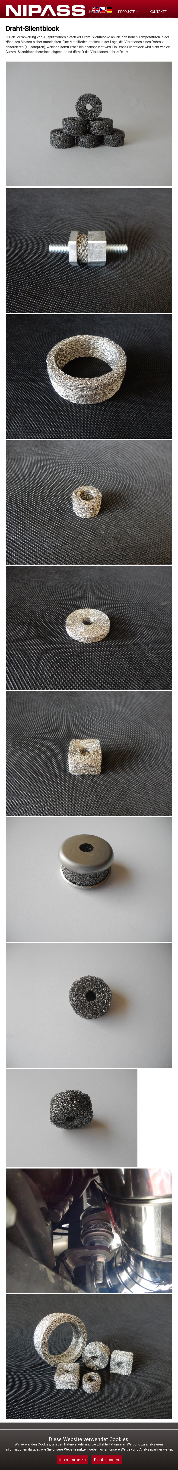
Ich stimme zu (72, 1459)
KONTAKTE (158, 12)
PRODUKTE (128, 12)
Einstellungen (106, 1459)
